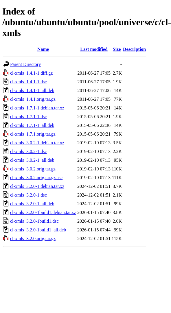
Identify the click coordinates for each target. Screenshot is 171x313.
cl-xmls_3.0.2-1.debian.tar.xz (37, 142)
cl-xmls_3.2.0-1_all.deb (32, 203)
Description (134, 49)
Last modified (94, 49)
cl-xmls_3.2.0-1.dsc (28, 195)
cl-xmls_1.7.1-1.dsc (28, 116)
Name (43, 49)
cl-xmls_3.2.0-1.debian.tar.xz (37, 186)
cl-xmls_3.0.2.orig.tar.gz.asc (36, 177)
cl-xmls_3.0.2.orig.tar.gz (33, 168)
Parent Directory (25, 64)
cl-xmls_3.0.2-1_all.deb (32, 160)
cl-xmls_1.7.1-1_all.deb (32, 125)
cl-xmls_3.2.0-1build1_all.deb (38, 229)
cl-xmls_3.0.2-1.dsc (28, 151)
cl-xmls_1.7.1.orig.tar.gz (33, 134)
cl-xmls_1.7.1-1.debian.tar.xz (37, 107)
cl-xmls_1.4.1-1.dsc (28, 81)
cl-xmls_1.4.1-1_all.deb (32, 90)
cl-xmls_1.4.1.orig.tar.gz (33, 99)
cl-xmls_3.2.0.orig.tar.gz (33, 238)
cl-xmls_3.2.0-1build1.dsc (34, 221)
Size (117, 49)
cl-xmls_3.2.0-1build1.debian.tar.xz (43, 212)
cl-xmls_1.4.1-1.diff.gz (31, 73)
